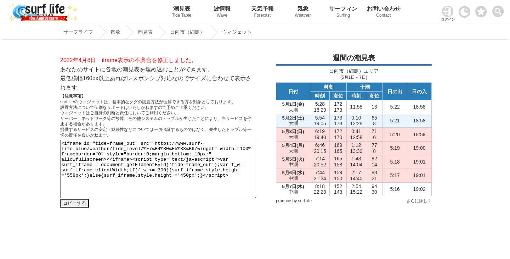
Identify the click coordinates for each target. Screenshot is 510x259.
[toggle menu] (499, 9)
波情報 (222, 13)
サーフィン (343, 13)
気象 (303, 13)
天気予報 (262, 13)
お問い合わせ (383, 13)
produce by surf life (294, 200)
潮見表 (182, 13)
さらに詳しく (419, 200)
